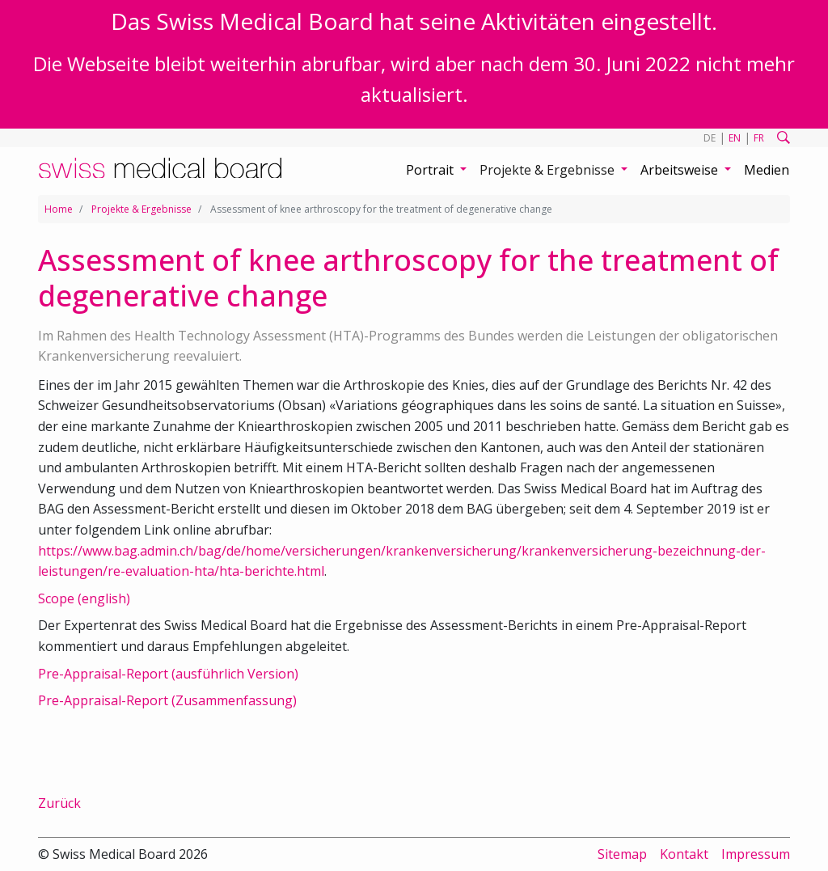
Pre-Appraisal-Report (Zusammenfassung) (167, 700)
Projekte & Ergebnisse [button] (548, 170)
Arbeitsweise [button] (680, 170)
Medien (766, 170)
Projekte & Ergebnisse (141, 209)
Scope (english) (84, 598)
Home (58, 209)
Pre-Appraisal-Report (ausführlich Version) (168, 674)
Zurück (59, 803)
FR (759, 138)
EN (735, 138)
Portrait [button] (431, 170)
